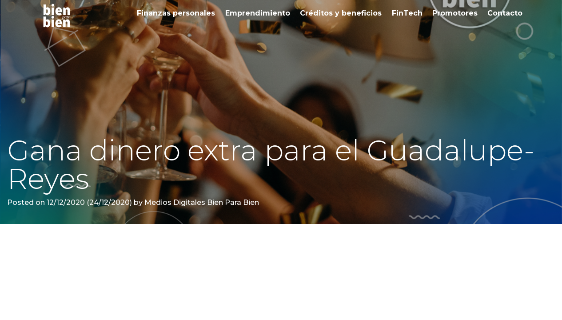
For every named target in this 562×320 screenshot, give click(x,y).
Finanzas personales (176, 13)
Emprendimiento (257, 13)
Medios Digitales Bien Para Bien (201, 202)
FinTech (407, 13)
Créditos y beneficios (341, 13)
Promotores (455, 13)
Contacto (504, 13)
